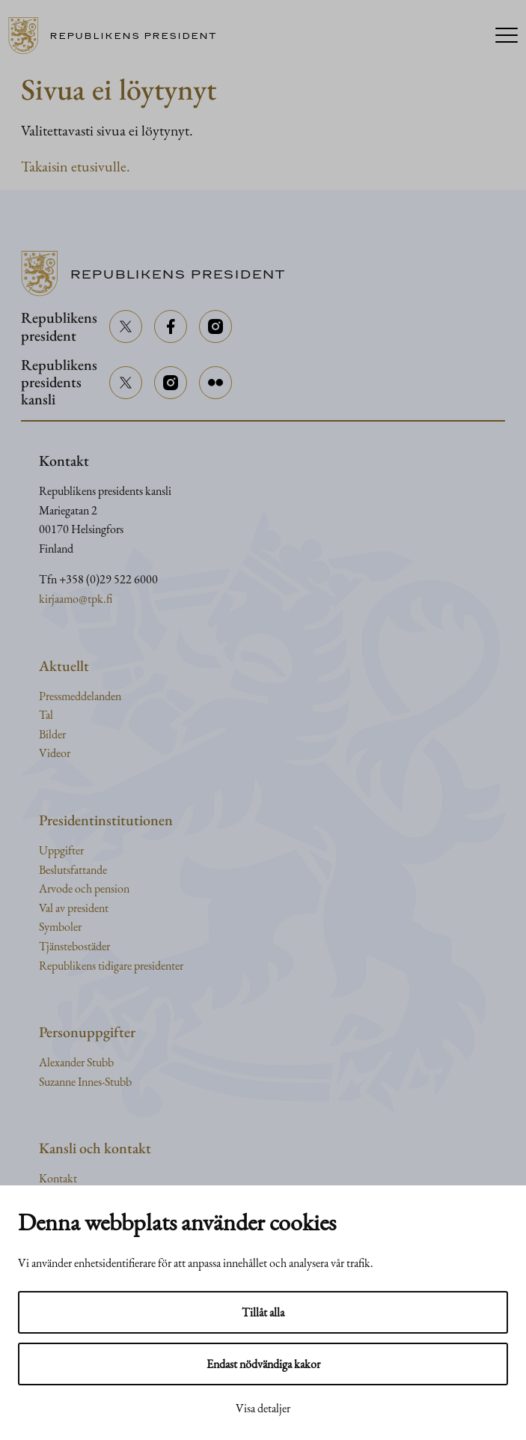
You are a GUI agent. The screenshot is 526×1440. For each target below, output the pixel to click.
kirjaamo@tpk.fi (75, 599)
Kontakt (58, 1178)
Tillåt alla (263, 1312)
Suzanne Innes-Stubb (85, 1082)
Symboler (60, 927)
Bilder (52, 734)
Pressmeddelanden (80, 696)
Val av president (73, 908)
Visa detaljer (263, 1408)
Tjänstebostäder (74, 946)
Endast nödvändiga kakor (263, 1364)
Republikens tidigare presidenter (111, 965)
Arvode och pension (84, 888)
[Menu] (506, 36)
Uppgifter (61, 850)
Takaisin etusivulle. (75, 166)
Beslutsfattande (73, 870)
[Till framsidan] (118, 36)
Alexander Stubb (76, 1062)
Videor (54, 753)
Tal (46, 715)
